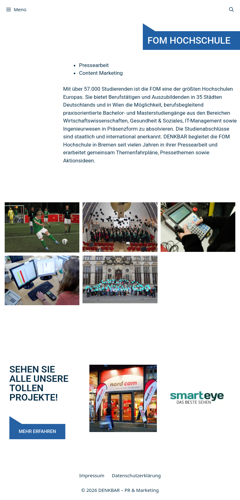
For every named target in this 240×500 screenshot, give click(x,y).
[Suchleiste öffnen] (231, 9)
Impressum (91, 475)
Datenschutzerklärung (136, 475)
